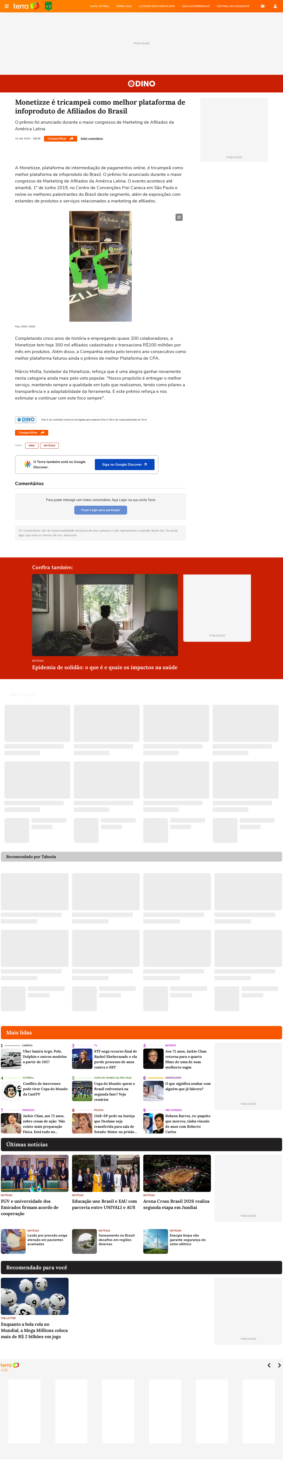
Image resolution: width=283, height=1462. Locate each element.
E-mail (262, 6)
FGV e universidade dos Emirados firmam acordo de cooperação (30, 1207)
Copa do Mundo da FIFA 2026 (48, 6)
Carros (27, 1045)
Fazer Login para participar (100, 510)
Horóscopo (173, 1078)
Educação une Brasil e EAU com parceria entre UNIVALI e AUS (104, 1204)
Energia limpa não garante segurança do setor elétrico (188, 1239)
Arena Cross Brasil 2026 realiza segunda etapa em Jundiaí (176, 1204)
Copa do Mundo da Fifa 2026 (113, 1078)
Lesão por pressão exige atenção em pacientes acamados (47, 1239)
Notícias (49, 445)
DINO (32, 445)
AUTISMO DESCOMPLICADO (157, 6)
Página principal (26, 6)
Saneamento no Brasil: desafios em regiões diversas (117, 1239)
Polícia (98, 1110)
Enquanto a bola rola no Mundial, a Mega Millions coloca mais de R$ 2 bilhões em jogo (34, 1330)
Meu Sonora (173, 1110)
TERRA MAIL (124, 6)
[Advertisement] (248, 1241)
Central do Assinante (233, 6)
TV (95, 1045)
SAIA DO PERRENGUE (196, 6)
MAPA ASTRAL (99, 6)
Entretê (170, 1045)
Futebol (28, 1078)
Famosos (28, 1110)
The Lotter (8, 1318)
